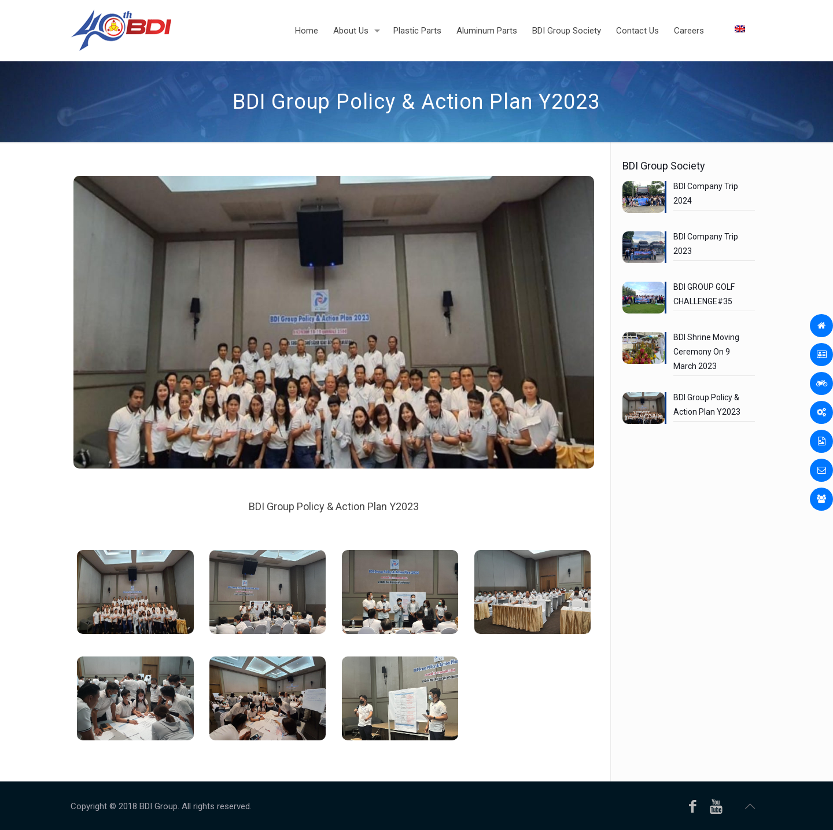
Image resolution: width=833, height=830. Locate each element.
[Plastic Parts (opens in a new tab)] (417, 30)
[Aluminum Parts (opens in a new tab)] (487, 30)
